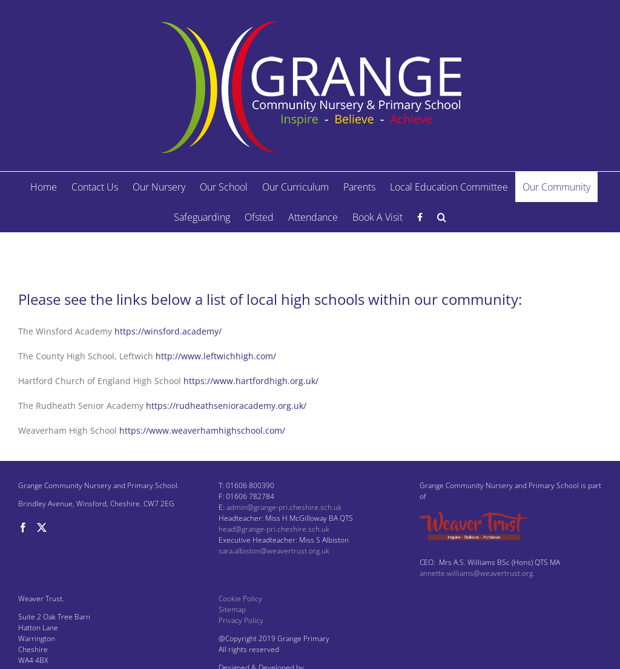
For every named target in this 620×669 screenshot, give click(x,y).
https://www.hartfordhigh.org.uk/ (250, 381)
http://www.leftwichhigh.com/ (216, 356)
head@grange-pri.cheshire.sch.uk (274, 529)
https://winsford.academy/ (168, 331)
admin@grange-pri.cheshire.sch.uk (283, 507)
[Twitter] (42, 527)
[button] (441, 217)
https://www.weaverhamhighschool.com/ (202, 430)
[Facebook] (23, 527)
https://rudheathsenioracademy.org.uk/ (226, 405)
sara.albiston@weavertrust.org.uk (274, 551)
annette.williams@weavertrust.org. (477, 573)
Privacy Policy (241, 620)
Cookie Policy (240, 598)
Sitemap (232, 609)
